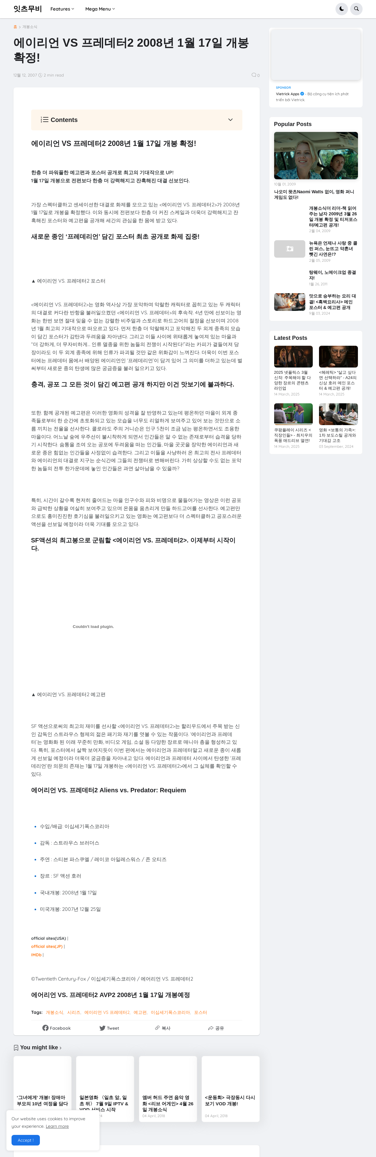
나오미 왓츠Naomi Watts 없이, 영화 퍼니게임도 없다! (314, 194)
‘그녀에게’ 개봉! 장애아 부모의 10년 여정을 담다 (42, 1100)
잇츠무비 (27, 9)
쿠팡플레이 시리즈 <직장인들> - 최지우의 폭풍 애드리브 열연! (293, 435)
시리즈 (73, 1012)
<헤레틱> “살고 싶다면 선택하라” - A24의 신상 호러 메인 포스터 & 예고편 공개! (338, 380)
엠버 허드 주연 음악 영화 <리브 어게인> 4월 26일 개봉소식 (167, 1103)
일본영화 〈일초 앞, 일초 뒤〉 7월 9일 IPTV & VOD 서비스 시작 (103, 1103)
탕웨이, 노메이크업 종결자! (332, 275)
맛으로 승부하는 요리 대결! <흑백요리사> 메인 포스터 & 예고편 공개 (332, 301)
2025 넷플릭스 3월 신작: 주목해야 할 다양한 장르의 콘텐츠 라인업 (292, 380)
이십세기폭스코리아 (170, 1012)
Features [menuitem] (60, 9)
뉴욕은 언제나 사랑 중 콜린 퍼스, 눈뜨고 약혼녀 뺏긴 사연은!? (333, 249)
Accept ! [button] (26, 1140)
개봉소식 (29, 27)
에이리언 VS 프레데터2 (107, 1012)
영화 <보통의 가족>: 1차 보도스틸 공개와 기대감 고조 (337, 435)
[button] (342, 9)
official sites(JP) (47, 946)
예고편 (140, 1012)
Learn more (57, 1126)
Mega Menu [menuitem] (98, 9)
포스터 (200, 1012)
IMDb (36, 954)
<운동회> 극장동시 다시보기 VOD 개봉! (230, 1100)
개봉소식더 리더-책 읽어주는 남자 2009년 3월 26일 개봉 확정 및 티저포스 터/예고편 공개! (333, 217)
